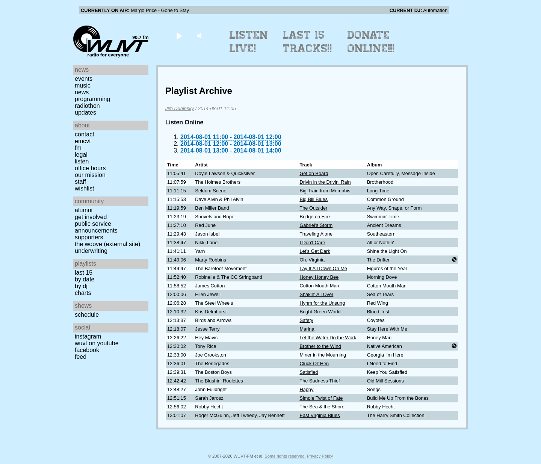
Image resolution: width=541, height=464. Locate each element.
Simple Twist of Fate (321, 398)
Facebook (87, 350)
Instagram (88, 336)
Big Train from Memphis (324, 190)
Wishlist (84, 188)
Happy (306, 389)
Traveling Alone (315, 234)
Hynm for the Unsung (322, 303)
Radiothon (87, 106)
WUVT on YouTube (97, 343)
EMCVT (83, 141)
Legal (81, 154)
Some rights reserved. (284, 456)
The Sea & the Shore (322, 407)
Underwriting (91, 251)
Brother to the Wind (320, 346)
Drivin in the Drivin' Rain (325, 182)
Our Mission (90, 175)
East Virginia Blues (319, 415)
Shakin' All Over (316, 294)
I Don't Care (312, 242)
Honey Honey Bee (319, 277)
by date (84, 279)
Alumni (83, 210)
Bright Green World (319, 311)
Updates (85, 112)
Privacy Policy (320, 456)
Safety (306, 320)
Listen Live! (249, 41)
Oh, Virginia (312, 260)
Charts (83, 293)
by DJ (81, 286)
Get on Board (313, 173)
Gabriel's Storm (315, 225)
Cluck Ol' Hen (314, 363)
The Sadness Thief (319, 381)
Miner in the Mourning (322, 355)
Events (83, 79)
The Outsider (313, 208)
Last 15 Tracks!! (307, 41)
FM (78, 148)
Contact (84, 134)
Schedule (87, 314)
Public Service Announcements (96, 227)
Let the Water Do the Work (327, 337)
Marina (306, 329)
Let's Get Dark (314, 251)
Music (83, 85)
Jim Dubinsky (179, 108)
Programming (92, 99)
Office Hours (90, 168)
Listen (82, 161)
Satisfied (308, 372)
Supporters (89, 237)
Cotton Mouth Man (319, 286)
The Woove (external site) (107, 244)
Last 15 (83, 272)
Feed (80, 357)
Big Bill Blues (313, 199)
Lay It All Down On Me (323, 268)
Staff (80, 181)
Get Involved (91, 217)
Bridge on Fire (314, 216)
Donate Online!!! (371, 41)
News (82, 92)
